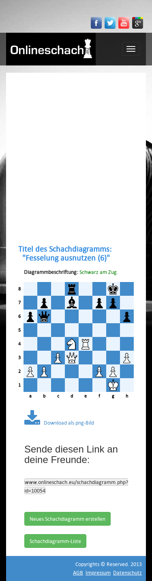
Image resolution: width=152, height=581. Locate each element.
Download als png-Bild (59, 422)
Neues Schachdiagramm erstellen (67, 519)
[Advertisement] (76, 158)
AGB (78, 572)
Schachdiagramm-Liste (55, 541)
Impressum (98, 572)
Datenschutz (127, 572)
